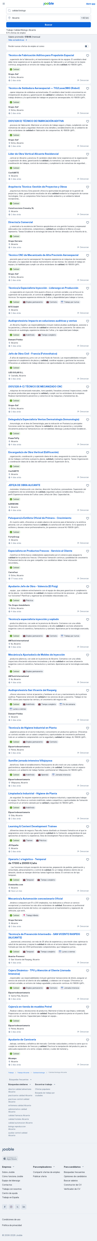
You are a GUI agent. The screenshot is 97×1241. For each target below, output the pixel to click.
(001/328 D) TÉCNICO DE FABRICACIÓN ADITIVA (36, 121)
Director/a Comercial (20, 222)
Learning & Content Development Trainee (32, 826)
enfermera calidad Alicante (19, 1105)
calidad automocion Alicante (20, 1123)
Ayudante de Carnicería (22, 1039)
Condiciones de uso (11, 1219)
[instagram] (11, 1206)
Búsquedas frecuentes (20, 1079)
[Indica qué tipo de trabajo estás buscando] (48, 10)
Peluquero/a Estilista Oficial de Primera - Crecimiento (39, 518)
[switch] (87, 46)
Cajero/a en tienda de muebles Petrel (30, 1006)
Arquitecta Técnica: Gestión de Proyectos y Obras (37, 186)
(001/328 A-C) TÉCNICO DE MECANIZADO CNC (35, 386)
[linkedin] (23, 1206)
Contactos (7, 1184)
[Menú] (3, 3)
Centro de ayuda (9, 1193)
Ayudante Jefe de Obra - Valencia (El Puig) (33, 586)
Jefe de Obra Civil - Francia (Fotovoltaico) (32, 353)
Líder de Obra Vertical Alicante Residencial (33, 153)
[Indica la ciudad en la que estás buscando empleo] (48, 18)
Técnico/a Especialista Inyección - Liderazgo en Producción (43, 288)
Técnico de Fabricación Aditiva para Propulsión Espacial (41, 55)
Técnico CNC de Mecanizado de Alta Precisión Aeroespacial (43, 255)
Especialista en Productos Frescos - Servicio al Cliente (40, 550)
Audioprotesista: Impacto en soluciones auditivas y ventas (42, 320)
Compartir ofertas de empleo (46, 1172)
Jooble (19, 1235)
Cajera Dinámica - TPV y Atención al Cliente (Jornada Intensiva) (39, 972)
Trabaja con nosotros (12, 1189)
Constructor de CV (73, 1184)
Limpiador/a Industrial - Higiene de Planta (32, 793)
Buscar (48, 24)
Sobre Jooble (8, 1172)
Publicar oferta (40, 1176)
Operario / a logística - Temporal (27, 859)
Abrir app (90, 3)
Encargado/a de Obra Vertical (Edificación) (33, 452)
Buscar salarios (71, 1180)
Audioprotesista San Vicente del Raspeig (32, 690)
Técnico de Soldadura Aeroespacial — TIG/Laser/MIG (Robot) (44, 88)
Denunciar (83, 80)
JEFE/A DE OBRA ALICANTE (24, 485)
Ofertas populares (42, 1089)
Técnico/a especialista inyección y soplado (33, 619)
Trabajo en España (10, 1197)
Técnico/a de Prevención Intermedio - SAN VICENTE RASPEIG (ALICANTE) (44, 936)
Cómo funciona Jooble (12, 1176)
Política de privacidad (12, 1225)
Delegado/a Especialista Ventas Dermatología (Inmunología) (43, 419)
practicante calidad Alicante (20, 1095)
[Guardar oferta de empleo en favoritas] (88, 55)
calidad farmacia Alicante (19, 1115)
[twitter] (17, 1206)
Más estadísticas (18, 40)
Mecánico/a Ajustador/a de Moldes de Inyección (36, 654)
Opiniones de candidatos (75, 1176)
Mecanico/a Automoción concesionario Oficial (35, 898)
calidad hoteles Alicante (18, 1119)
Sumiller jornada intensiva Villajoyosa (30, 760)
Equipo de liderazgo (11, 1180)
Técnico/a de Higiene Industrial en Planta (32, 727)
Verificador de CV (72, 1189)
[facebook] (4, 1206)
